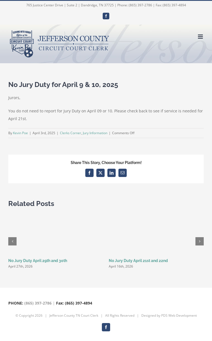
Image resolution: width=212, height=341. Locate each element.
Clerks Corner (70, 133)
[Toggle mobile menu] (201, 36)
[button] (12, 241)
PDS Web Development (179, 315)
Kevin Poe (20, 133)
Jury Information (95, 133)
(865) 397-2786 (38, 303)
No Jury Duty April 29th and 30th (37, 260)
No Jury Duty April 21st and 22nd (138, 260)
